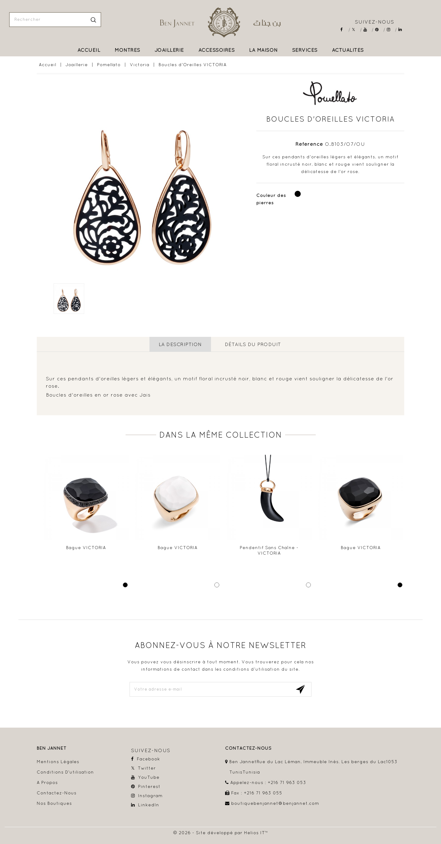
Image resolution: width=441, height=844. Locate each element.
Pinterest (379, 29)
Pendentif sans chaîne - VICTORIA (269, 550)
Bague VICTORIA (86, 547)
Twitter (356, 29)
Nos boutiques (54, 803)
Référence (309, 144)
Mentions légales (58, 761)
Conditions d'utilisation (65, 772)
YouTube (367, 29)
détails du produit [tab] (253, 344)
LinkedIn (402, 29)
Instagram (390, 29)
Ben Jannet (51, 748)
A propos (47, 782)
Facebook (344, 29)
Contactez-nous (57, 792)
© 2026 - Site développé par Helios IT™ (220, 832)
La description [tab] (180, 344)
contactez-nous (248, 748)
